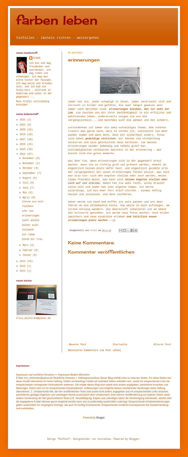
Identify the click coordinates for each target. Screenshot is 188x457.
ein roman (28, 234)
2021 (23, 124)
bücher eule (30, 225)
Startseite (120, 344)
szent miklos (30, 220)
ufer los (28, 211)
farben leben (57, 20)
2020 (23, 129)
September (30, 173)
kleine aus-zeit (33, 201)
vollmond (28, 229)
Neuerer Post (77, 344)
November (29, 163)
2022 (23, 119)
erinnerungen (30, 215)
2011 (23, 271)
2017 (23, 139)
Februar (28, 250)
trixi (36, 58)
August (28, 178)
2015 (23, 149)
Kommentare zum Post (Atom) (102, 350)
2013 (23, 261)
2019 (23, 134)
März (26, 245)
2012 (23, 266)
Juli (26, 182)
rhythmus (28, 206)
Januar (28, 255)
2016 (23, 144)
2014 (23, 154)
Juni (26, 187)
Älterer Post (162, 344)
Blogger (100, 417)
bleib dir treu (32, 239)
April (27, 197)
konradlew (104, 439)
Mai (25, 192)
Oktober (28, 168)
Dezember (29, 158)
